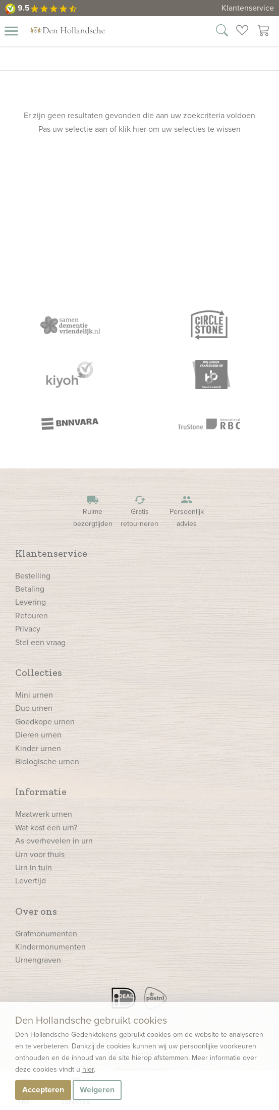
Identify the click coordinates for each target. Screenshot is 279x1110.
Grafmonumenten (46, 933)
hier (88, 1069)
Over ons (36, 911)
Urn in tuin (33, 867)
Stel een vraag (40, 642)
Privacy (27, 629)
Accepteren (43, 1089)
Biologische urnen (47, 761)
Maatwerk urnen (43, 814)
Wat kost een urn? (46, 827)
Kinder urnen (38, 748)
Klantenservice (247, 8)
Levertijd (30, 880)
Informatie (41, 791)
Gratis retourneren (139, 511)
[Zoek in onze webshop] (222, 32)
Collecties (38, 672)
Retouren (31, 615)
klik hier (132, 129)
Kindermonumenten (50, 947)
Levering (30, 602)
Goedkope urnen (45, 721)
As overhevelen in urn (54, 841)
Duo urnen (33, 708)
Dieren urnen (38, 735)
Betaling (29, 589)
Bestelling (32, 576)
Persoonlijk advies (186, 511)
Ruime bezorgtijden (93, 511)
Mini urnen (34, 695)
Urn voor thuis (40, 854)
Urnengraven (38, 960)
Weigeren (97, 1089)
